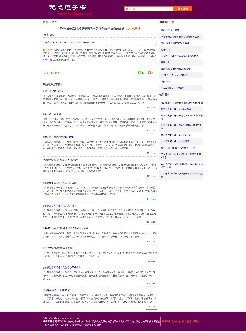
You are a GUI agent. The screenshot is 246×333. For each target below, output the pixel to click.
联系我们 (197, 321)
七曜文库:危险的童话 (53, 91)
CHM (79, 42)
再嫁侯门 (165, 49)
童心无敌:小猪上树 (52, 114)
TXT (73, 42)
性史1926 (165, 81)
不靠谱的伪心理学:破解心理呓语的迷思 (180, 37)
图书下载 (166, 321)
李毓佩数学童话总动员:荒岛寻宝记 (59, 183)
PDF (52, 42)
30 (153, 73)
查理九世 (165, 62)
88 (143, 73)
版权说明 (186, 321)
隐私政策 (176, 321)
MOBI (66, 42)
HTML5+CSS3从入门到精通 (174, 75)
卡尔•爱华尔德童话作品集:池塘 (58, 248)
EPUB (59, 42)
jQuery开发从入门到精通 (173, 88)
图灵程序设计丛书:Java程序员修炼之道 (179, 56)
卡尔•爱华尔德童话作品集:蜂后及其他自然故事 (65, 228)
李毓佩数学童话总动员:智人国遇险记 (60, 160)
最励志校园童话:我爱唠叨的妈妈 (58, 137)
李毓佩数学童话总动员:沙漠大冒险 (59, 205)
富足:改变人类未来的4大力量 (175, 43)
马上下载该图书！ (53, 73)
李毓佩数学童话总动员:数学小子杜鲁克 (62, 267)
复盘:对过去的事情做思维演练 (175, 69)
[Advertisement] (100, 67)
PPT (93, 42)
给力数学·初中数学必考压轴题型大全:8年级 (182, 103)
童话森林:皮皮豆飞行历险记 (56, 290)
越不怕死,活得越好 (170, 30)
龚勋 (52, 34)
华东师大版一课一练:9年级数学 (176, 109)
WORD (86, 42)
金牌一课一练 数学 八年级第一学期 (178, 148)
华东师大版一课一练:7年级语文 (176, 141)
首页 (45, 22)
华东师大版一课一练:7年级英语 (176, 135)
